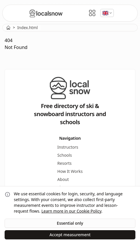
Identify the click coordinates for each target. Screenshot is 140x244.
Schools (64, 155)
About (63, 179)
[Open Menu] (92, 13)
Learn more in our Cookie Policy (71, 211)
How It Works (70, 171)
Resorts (64, 163)
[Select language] (107, 13)
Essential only (70, 223)
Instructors (67, 147)
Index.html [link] (27, 27)
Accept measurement (70, 234)
